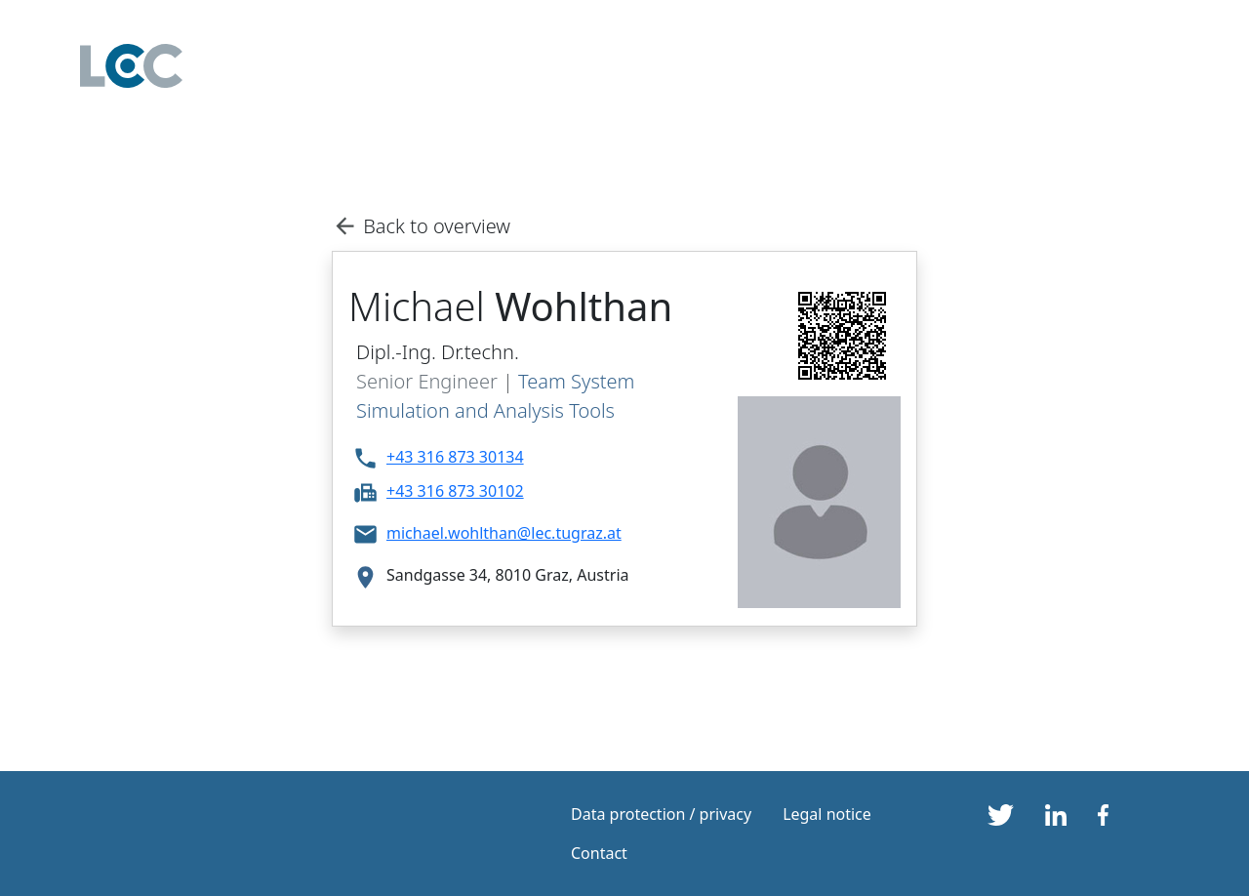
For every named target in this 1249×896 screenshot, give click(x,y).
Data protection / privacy (661, 814)
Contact (599, 853)
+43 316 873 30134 (455, 457)
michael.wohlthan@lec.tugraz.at (504, 533)
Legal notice (827, 814)
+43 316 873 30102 (455, 491)
